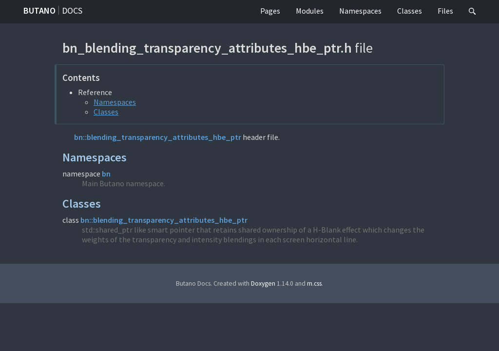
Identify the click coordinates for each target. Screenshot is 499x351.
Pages (270, 11)
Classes (409, 11)
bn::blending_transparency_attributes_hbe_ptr (157, 137)
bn (106, 173)
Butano (39, 10)
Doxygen (263, 283)
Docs (72, 10)
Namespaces (360, 11)
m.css (314, 283)
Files (445, 11)
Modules (310, 11)
